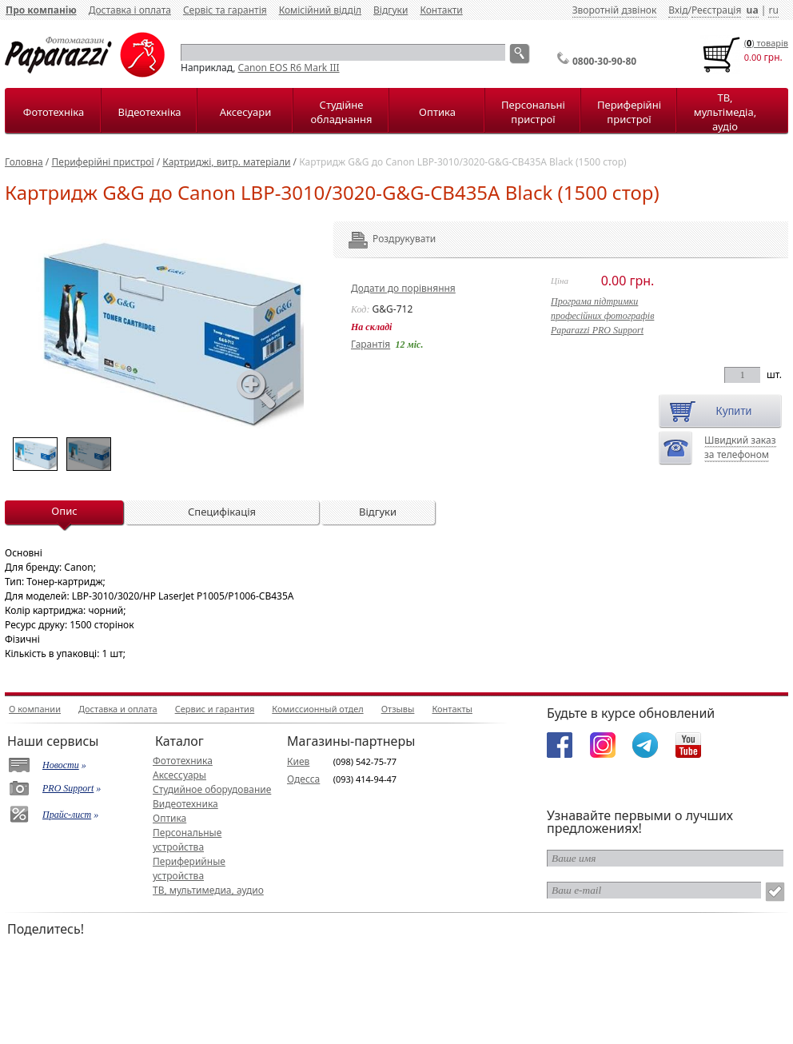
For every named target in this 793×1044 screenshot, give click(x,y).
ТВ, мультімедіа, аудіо (725, 111)
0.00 (753, 57)
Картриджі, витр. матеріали (226, 162)
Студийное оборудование (212, 789)
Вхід (677, 10)
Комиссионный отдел (317, 709)
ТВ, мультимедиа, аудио (208, 890)
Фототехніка (53, 112)
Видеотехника (185, 804)
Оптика (437, 112)
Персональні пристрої (533, 112)
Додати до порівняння (403, 288)
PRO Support (68, 788)
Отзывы (398, 709)
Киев (298, 761)
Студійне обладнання (342, 112)
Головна (24, 162)
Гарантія (370, 344)
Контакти (441, 10)
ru (773, 10)
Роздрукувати (383, 238)
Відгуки (390, 10)
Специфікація (222, 511)
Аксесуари (245, 112)
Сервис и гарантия (215, 709)
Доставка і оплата (130, 10)
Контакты (452, 709)
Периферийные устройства (189, 869)
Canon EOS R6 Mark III (289, 67)
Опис (64, 511)
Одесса (303, 779)
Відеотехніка (149, 112)
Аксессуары (179, 775)
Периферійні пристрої (629, 112)
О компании (35, 709)
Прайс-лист (66, 814)
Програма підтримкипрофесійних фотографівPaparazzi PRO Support (602, 316)
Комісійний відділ (320, 10)
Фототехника (183, 760)
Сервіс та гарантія (225, 10)
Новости (60, 765)
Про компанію (41, 10)
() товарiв (766, 43)
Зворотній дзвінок (614, 10)
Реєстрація (716, 10)
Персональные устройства (187, 840)
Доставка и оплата (117, 709)
